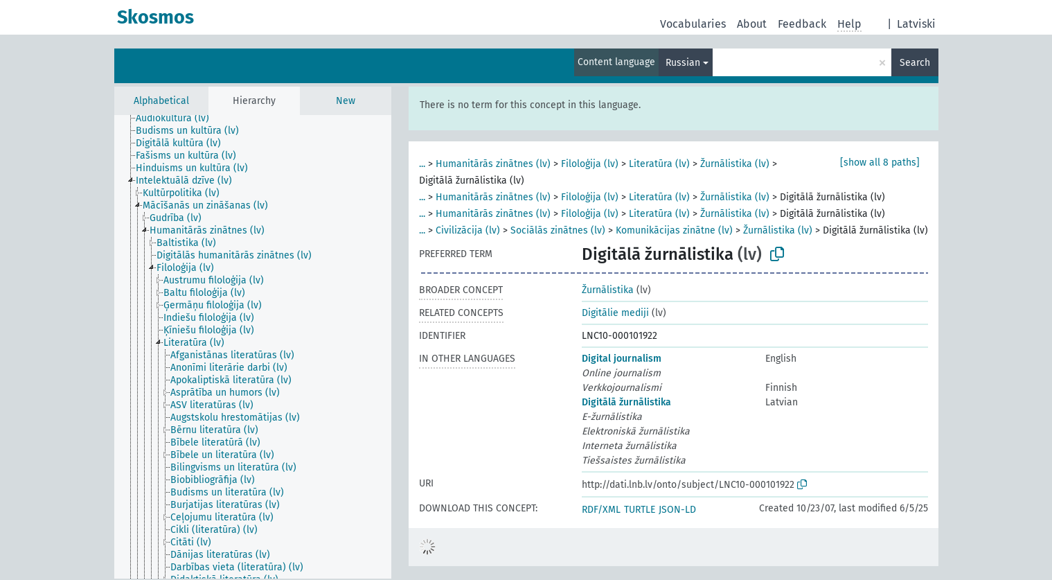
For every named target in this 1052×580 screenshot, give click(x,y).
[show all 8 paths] (880, 162)
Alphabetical (161, 101)
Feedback (802, 23)
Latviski (916, 23)
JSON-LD (677, 510)
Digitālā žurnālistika (626, 402)
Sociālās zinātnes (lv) (557, 230)
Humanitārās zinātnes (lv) (493, 164)
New (345, 101)
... (422, 164)
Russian (683, 63)
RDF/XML (601, 510)
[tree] (252, 347)
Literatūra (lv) (659, 164)
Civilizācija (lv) (468, 230)
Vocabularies (693, 23)
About (752, 23)
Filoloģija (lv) (589, 164)
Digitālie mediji (615, 313)
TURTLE (639, 510)
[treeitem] (178, 118)
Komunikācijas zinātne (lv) (674, 230)
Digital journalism (621, 358)
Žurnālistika (608, 290)
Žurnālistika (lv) (734, 164)
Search (915, 63)
